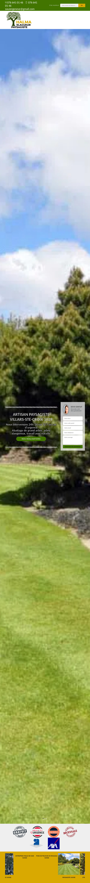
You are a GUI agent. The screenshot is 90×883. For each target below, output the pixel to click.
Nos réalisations (31, 439)
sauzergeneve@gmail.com (20, 7)
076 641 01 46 (14, 2)
